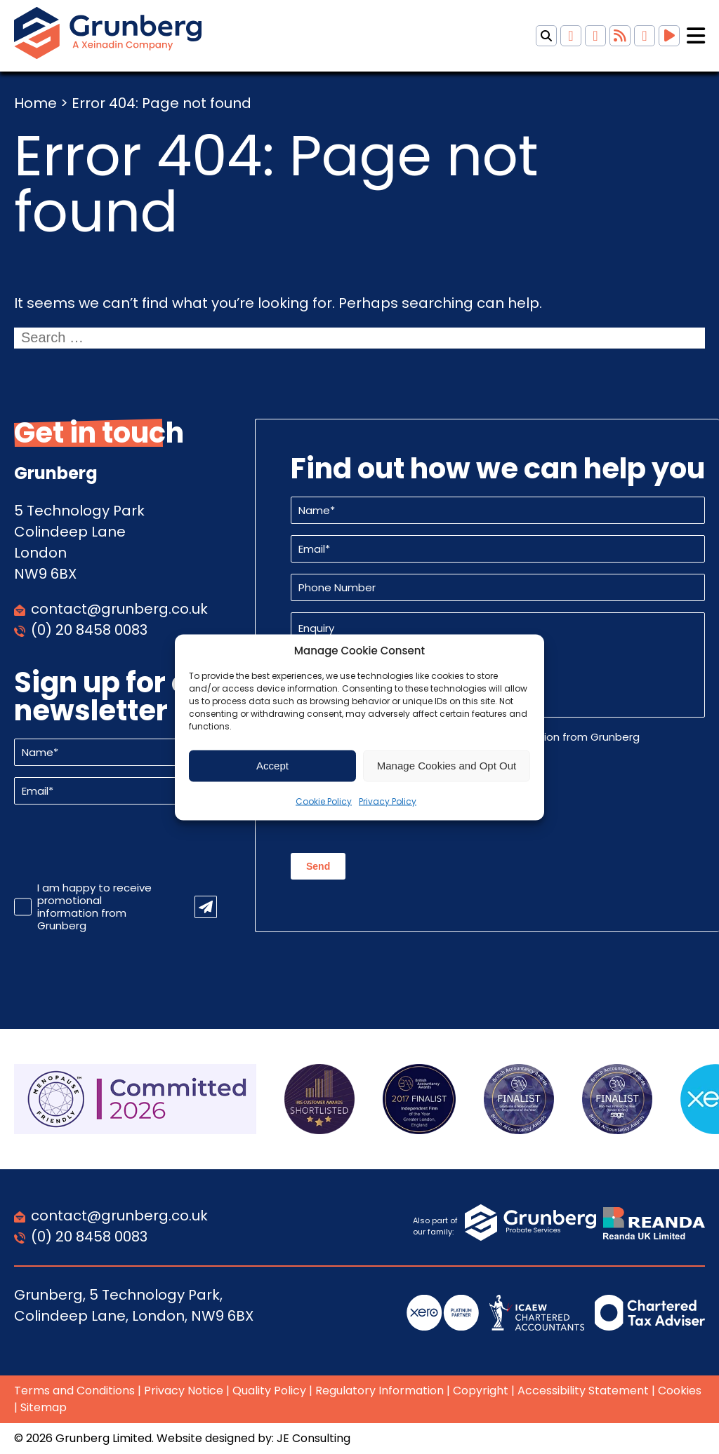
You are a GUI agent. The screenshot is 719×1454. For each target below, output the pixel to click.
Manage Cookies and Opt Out (446, 766)
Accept (272, 766)
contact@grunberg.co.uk (119, 609)
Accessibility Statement (583, 1390)
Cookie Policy (324, 801)
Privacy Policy (387, 801)
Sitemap (43, 1407)
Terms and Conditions (74, 1390)
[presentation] (120, 843)
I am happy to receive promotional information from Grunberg (94, 907)
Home (35, 103)
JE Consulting (313, 1438)
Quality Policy (269, 1390)
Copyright (480, 1390)
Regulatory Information (379, 1390)
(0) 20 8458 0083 (89, 630)
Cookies (679, 1390)
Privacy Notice (183, 1390)
